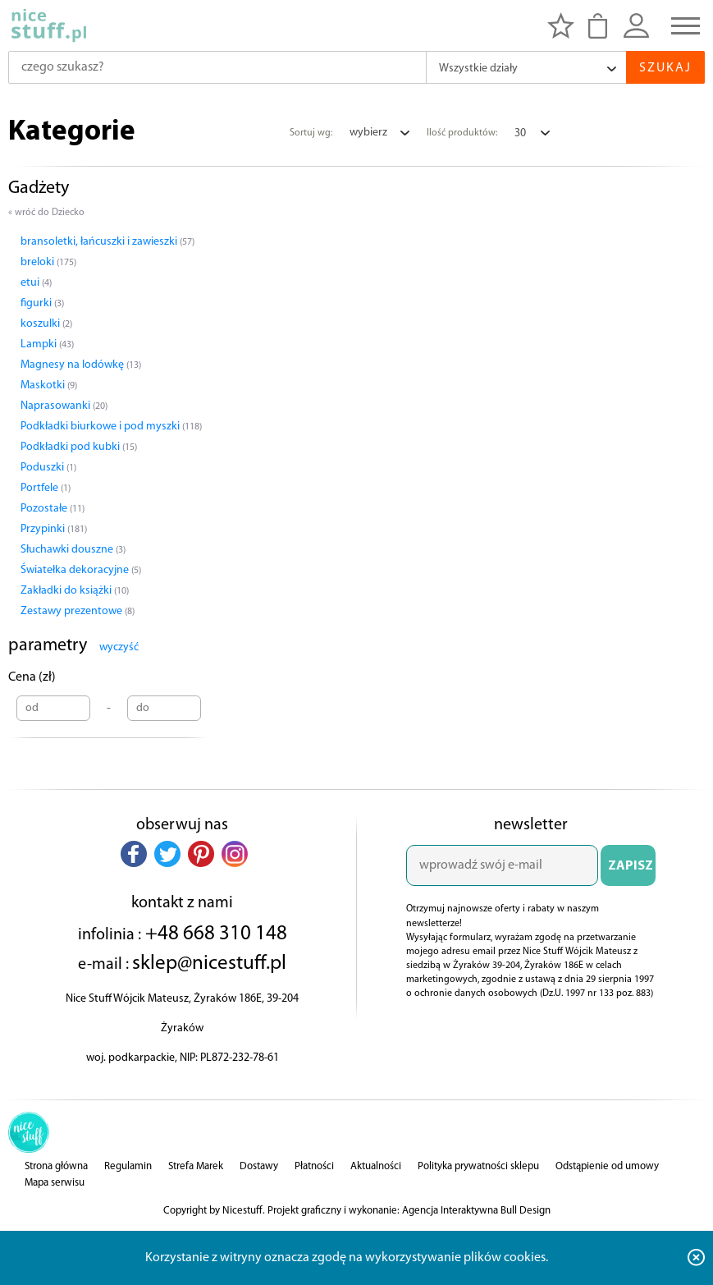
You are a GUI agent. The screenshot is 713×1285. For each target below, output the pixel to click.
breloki (48, 262)
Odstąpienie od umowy (607, 1166)
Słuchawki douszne (73, 550)
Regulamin (128, 1166)
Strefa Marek (195, 1166)
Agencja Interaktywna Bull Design (476, 1210)
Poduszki (48, 467)
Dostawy (259, 1166)
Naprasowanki (64, 406)
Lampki (47, 344)
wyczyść (119, 647)
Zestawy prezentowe (78, 611)
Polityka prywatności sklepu (478, 1166)
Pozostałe (53, 509)
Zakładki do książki (75, 591)
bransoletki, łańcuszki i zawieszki (107, 242)
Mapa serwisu (55, 1182)
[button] (134, 854)
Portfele (46, 488)
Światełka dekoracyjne (81, 570)
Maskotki (49, 385)
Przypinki (54, 529)
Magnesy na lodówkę (81, 365)
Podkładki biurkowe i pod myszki (111, 426)
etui (36, 283)
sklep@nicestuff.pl (209, 963)
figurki (42, 303)
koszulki (46, 324)
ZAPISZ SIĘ (630, 873)
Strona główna (56, 1166)
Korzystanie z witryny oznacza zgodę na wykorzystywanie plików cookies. (346, 1257)
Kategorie (71, 132)
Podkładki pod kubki (79, 447)
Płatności (314, 1166)
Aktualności (375, 1166)
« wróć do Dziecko (46, 213)
